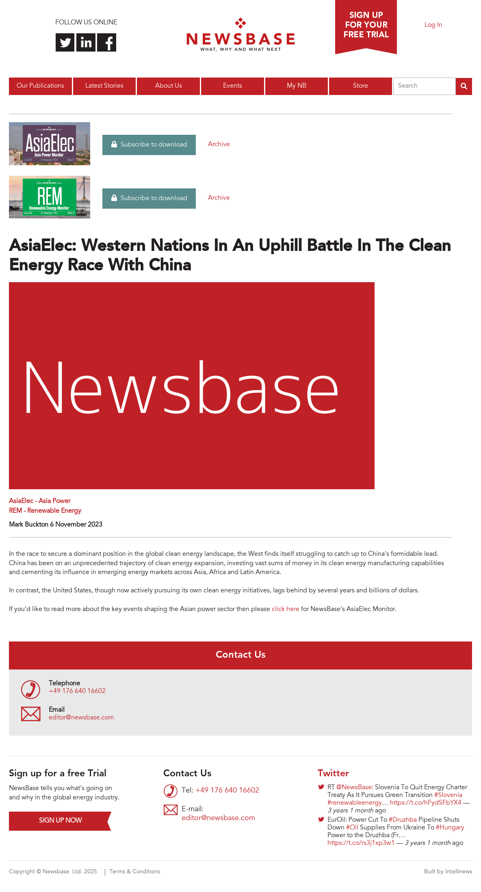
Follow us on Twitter (65, 42)
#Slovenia (448, 795)
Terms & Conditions (134, 872)
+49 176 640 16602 (77, 691)
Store (360, 86)
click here (285, 609)
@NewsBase (354, 787)
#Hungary (450, 828)
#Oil (352, 828)
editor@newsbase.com (81, 718)
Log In (433, 25)
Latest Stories (104, 86)
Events (232, 86)
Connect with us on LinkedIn (85, 42)
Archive (219, 144)
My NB (296, 86)
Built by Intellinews (448, 872)
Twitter (333, 773)
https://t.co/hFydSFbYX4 (426, 803)
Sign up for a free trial (366, 27)
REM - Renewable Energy (45, 511)
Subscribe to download (149, 144)
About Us (168, 86)
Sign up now (60, 821)
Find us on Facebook (106, 42)
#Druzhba (403, 820)
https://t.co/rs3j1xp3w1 (361, 843)
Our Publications (40, 86)
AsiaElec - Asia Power (39, 501)
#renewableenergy (354, 803)
